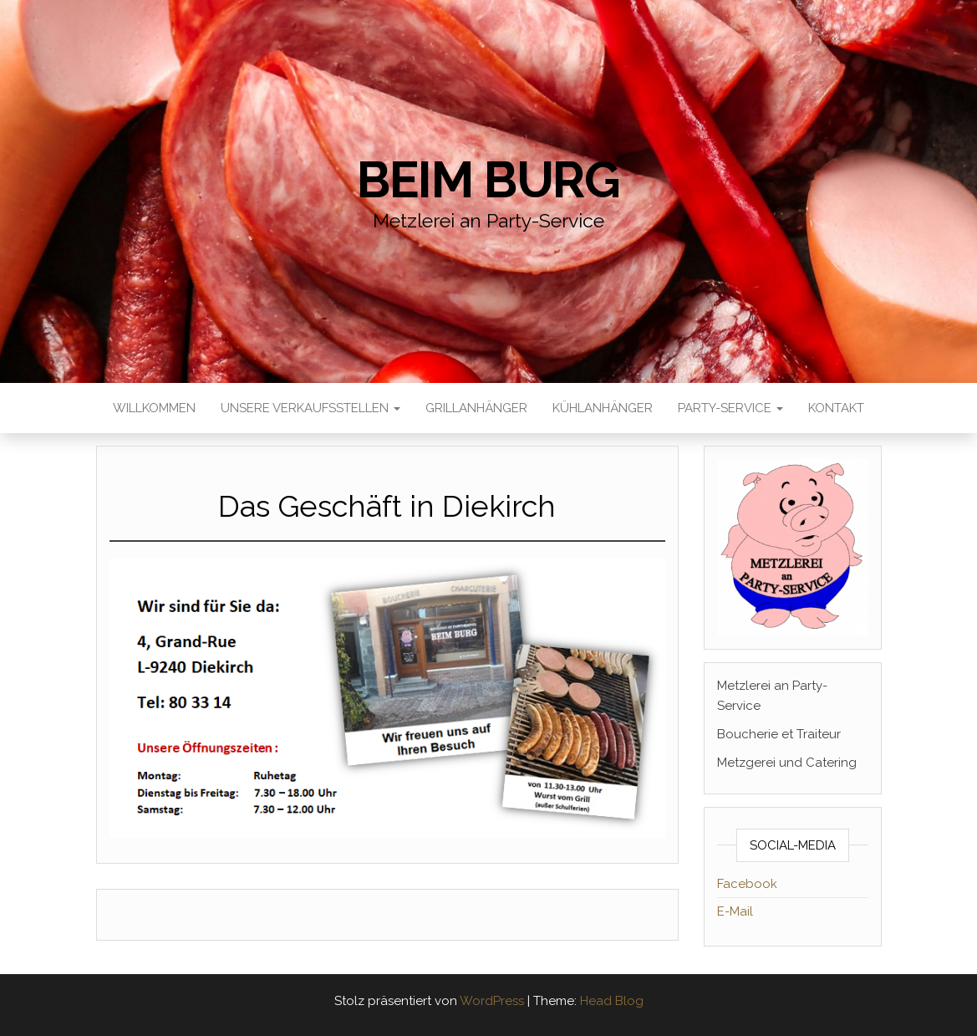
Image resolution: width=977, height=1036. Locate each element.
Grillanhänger (476, 408)
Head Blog (612, 1000)
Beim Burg (488, 180)
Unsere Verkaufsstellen (310, 408)
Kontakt (836, 408)
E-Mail (735, 911)
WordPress (492, 1000)
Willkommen (154, 408)
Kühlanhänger (602, 408)
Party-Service (730, 408)
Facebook (747, 883)
